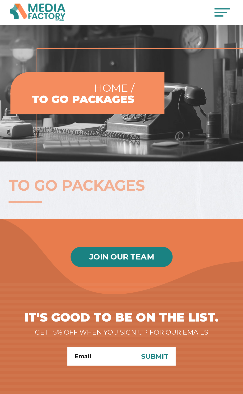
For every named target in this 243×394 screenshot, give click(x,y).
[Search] (100, 356)
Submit (154, 356)
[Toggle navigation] (222, 12)
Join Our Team (121, 257)
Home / (114, 87)
